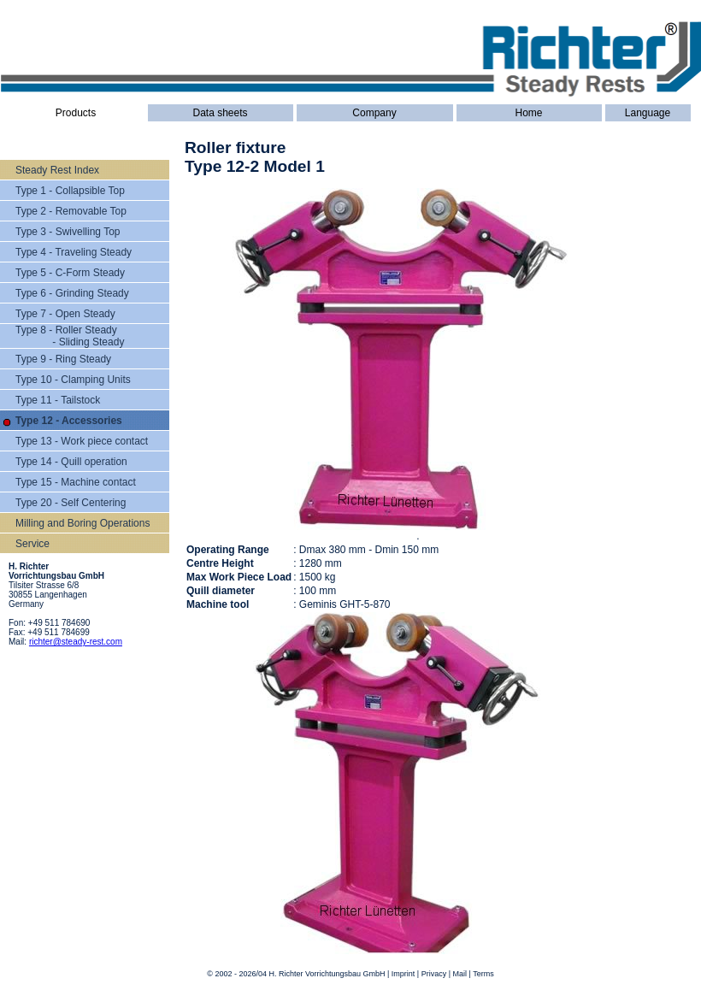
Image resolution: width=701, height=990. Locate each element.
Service (32, 544)
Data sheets (219, 113)
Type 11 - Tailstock (57, 400)
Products (76, 113)
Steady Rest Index (57, 170)
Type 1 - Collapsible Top (70, 191)
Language (647, 113)
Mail (460, 973)
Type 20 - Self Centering (70, 503)
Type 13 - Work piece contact (81, 441)
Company (374, 113)
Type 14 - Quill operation (71, 462)
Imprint (403, 973)
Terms (483, 973)
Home (528, 113)
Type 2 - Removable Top (71, 211)
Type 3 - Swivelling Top (68, 232)
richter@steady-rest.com (75, 641)
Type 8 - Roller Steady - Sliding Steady (69, 336)
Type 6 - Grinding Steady (72, 293)
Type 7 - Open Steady (65, 314)
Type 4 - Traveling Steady (73, 252)
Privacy (434, 973)
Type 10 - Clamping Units (73, 380)
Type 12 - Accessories (68, 421)
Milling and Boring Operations (82, 523)
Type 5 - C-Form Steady (70, 273)
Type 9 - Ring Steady (63, 359)
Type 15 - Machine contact (75, 482)
